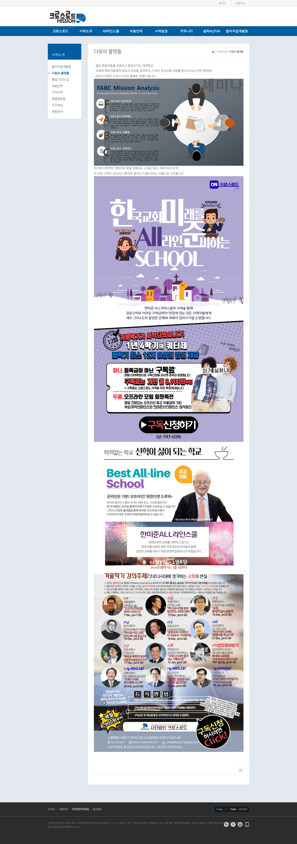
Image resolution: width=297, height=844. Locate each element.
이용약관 (63, 809)
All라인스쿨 (111, 31)
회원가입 (240, 3)
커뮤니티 (186, 31)
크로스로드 (60, 31)
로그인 (222, 3)
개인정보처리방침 (80, 809)
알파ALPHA (211, 31)
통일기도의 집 (60, 79)
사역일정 (161, 31)
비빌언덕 (136, 31)
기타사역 (57, 92)
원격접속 (97, 809)
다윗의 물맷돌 (60, 73)
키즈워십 (57, 105)
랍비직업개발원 (237, 31)
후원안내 (57, 111)
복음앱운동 (59, 98)
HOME (51, 809)
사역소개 (85, 31)
